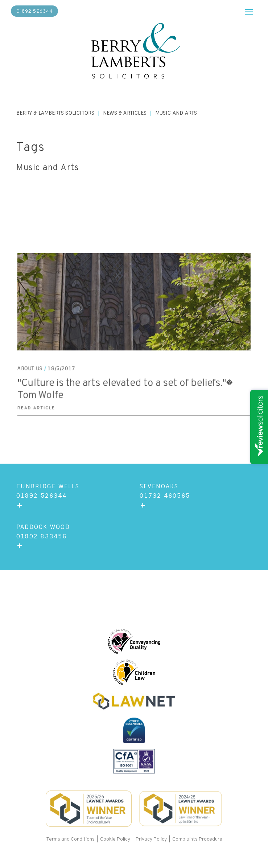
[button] (245, 11)
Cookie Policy (115, 839)
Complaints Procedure (197, 839)
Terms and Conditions (71, 839)
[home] (134, 52)
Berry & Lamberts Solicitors (55, 113)
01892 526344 (34, 11)
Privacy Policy (151, 839)
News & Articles (125, 113)
